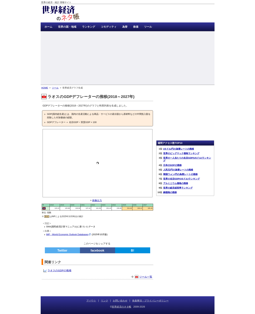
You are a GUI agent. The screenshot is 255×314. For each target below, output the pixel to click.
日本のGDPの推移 (172, 165)
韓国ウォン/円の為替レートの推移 (180, 174)
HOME (44, 87)
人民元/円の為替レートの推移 (178, 169)
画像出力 (97, 200)
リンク (104, 300)
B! (132, 250)
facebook (97, 250)
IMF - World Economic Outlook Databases (67, 234)
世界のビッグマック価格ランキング (181, 153)
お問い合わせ (120, 300)
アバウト (91, 300)
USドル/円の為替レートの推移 (178, 149)
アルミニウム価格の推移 (175, 183)
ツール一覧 (145, 276)
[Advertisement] (127, 58)
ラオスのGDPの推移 (59, 270)
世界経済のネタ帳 (121, 306)
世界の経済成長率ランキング (178, 187)
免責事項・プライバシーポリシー (150, 300)
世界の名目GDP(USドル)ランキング (181, 178)
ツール (55, 87)
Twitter (62, 250)
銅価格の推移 (170, 192)
